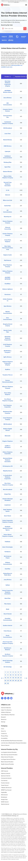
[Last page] (26, 678)
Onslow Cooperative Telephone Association (7, 592)
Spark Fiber (8, 167)
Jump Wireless (7, 579)
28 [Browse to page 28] (21, 680)
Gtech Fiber (8, 598)
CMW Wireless (7, 146)
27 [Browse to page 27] (18, 680)
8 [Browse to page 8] (5, 675)
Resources (3, 719)
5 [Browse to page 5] (15, 672)
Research (3, 717)
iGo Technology (8, 667)
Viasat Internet (4, 785)
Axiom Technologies (7, 547)
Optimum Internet (5, 773)
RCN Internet (4, 795)
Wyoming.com (7, 216)
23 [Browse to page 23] (8, 680)
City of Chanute (8, 614)
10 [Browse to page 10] (10, 675)
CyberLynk (7, 151)
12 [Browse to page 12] (15, 675)
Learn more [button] (16, 2)
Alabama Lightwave (7, 289)
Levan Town (8, 133)
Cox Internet (4, 780)
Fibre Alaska (7, 604)
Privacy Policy (4, 736)
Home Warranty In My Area (7, 714)
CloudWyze (8, 283)
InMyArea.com (8, 814)
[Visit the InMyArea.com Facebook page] (2, 698)
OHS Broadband (7, 128)
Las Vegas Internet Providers (8, 759)
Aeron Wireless (8, 97)
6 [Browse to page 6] (18, 672)
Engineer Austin (7, 255)
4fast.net (7, 195)
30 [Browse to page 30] (8, 683)
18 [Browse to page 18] (13, 677)
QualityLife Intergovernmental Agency (7, 528)
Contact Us (4, 733)
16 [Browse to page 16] (8, 677)
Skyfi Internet (7, 260)
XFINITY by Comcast (6, 790)
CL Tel (7, 190)
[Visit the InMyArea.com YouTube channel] (11, 698)
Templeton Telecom (8, 375)
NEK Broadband (7, 424)
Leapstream (7, 505)
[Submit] (24, 28)
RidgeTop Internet (7, 471)
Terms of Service (5, 745)
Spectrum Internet (5, 776)
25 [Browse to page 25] (13, 680)
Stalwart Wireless (7, 171)
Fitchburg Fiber (8, 162)
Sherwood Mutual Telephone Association (7, 460)
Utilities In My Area (6, 712)
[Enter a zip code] (14, 29)
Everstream (8, 294)
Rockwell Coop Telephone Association (7, 184)
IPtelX (7, 609)
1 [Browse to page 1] (5, 672)
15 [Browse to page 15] (5, 677)
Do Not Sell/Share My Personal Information (11, 740)
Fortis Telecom (7, 631)
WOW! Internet (4, 802)
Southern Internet (7, 625)
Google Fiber (4, 799)
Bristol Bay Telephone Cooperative (7, 338)
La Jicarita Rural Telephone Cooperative (7, 477)
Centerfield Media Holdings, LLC (10, 815)
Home (2, 728)
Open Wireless (7, 306)
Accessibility (4, 738)
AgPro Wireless (8, 357)
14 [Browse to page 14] (21, 675)
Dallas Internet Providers (7, 757)
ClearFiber (7, 569)
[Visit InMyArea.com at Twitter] (5, 698)
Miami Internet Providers (7, 761)
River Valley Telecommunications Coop (7, 247)
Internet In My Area (6, 707)
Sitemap (3, 722)
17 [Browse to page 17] (10, 677)
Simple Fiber (7, 494)
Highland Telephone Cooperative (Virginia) (7, 363)
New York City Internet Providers (9, 754)
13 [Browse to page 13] (18, 675)
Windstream (4, 797)
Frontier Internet (5, 783)
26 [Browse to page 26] (15, 680)
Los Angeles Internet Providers (8, 752)
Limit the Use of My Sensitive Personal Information (13, 743)
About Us (3, 731)
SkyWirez (7, 369)
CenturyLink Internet (6, 778)
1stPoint (8, 585)
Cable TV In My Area (6, 710)
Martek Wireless (7, 140)
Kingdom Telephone (7, 441)
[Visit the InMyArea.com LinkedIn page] (8, 698)
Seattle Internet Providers (7, 764)
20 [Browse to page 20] (18, 677)
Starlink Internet (5, 804)
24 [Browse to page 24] (10, 680)
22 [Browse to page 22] (5, 680)
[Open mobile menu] (26, 5)
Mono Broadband (7, 489)
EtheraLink (7, 436)
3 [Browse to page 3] (10, 672)
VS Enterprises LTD (8, 466)
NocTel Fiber (7, 205)
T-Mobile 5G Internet (6, 787)
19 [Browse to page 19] (15, 677)
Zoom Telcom (7, 516)
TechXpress (8, 551)
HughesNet (4, 792)
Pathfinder (7, 541)
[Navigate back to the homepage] (5, 5)
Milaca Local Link (7, 200)
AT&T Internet (4, 771)
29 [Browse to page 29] (5, 683)
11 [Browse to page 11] (13, 675)
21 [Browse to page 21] (21, 677)
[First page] (1, 678)
